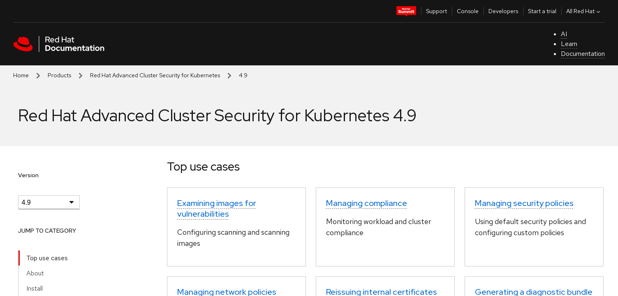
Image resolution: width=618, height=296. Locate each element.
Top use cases (47, 258)
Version (28, 175)
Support (436, 11)
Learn (569, 43)
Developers (503, 11)
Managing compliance (366, 203)
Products (59, 75)
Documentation (583, 53)
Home (21, 75)
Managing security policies (524, 203)
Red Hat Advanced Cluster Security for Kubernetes (155, 75)
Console (468, 11)
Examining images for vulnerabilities (216, 208)
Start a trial (542, 11)
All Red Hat (584, 11)
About (35, 273)
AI (564, 34)
